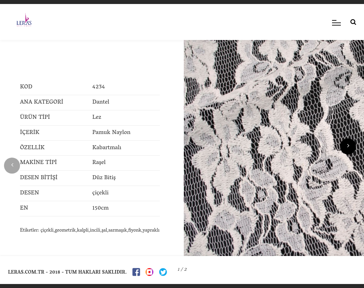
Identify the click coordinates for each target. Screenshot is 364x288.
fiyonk (134, 230)
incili (95, 230)
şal (104, 230)
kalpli (83, 230)
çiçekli (47, 230)
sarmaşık (117, 230)
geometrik (65, 230)
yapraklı (151, 230)
